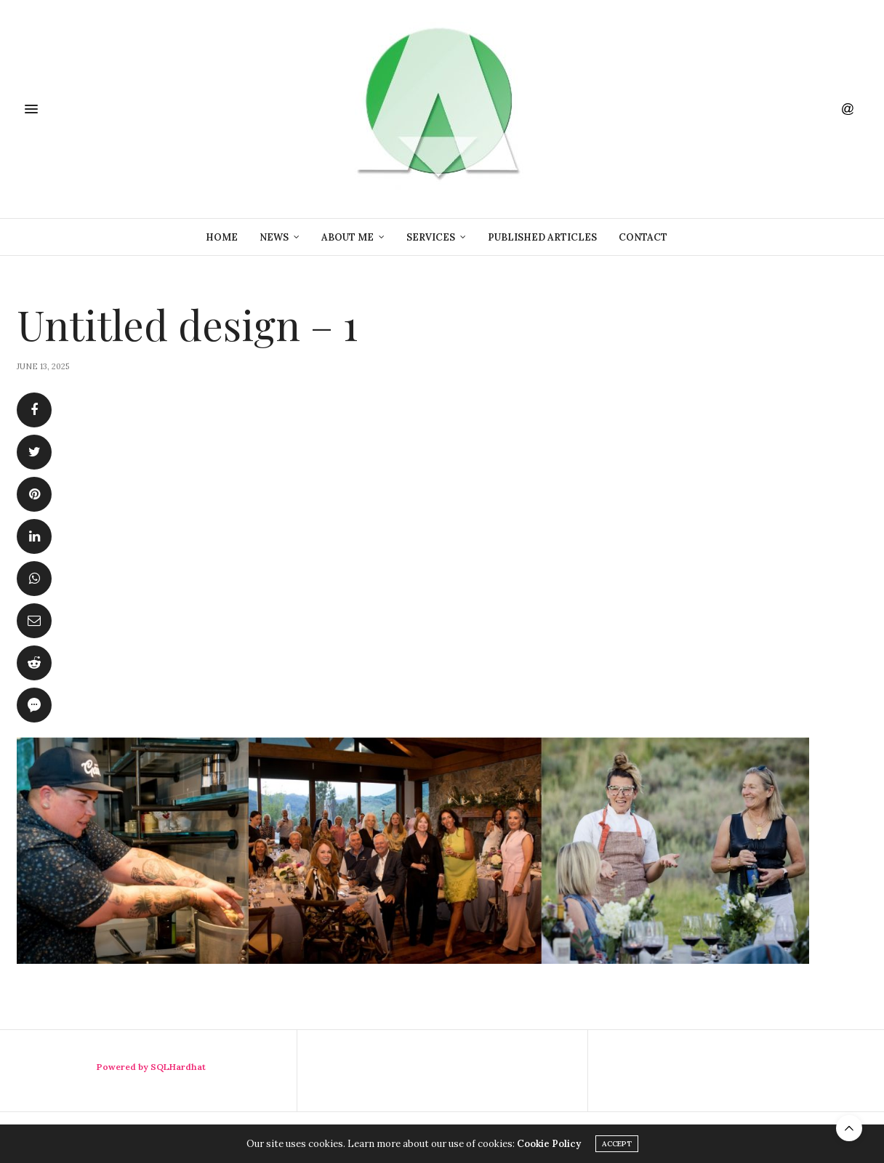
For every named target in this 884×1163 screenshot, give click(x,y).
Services (430, 237)
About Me (347, 237)
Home (222, 237)
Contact (643, 237)
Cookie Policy (549, 1144)
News (274, 237)
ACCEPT (617, 1143)
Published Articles (542, 237)
